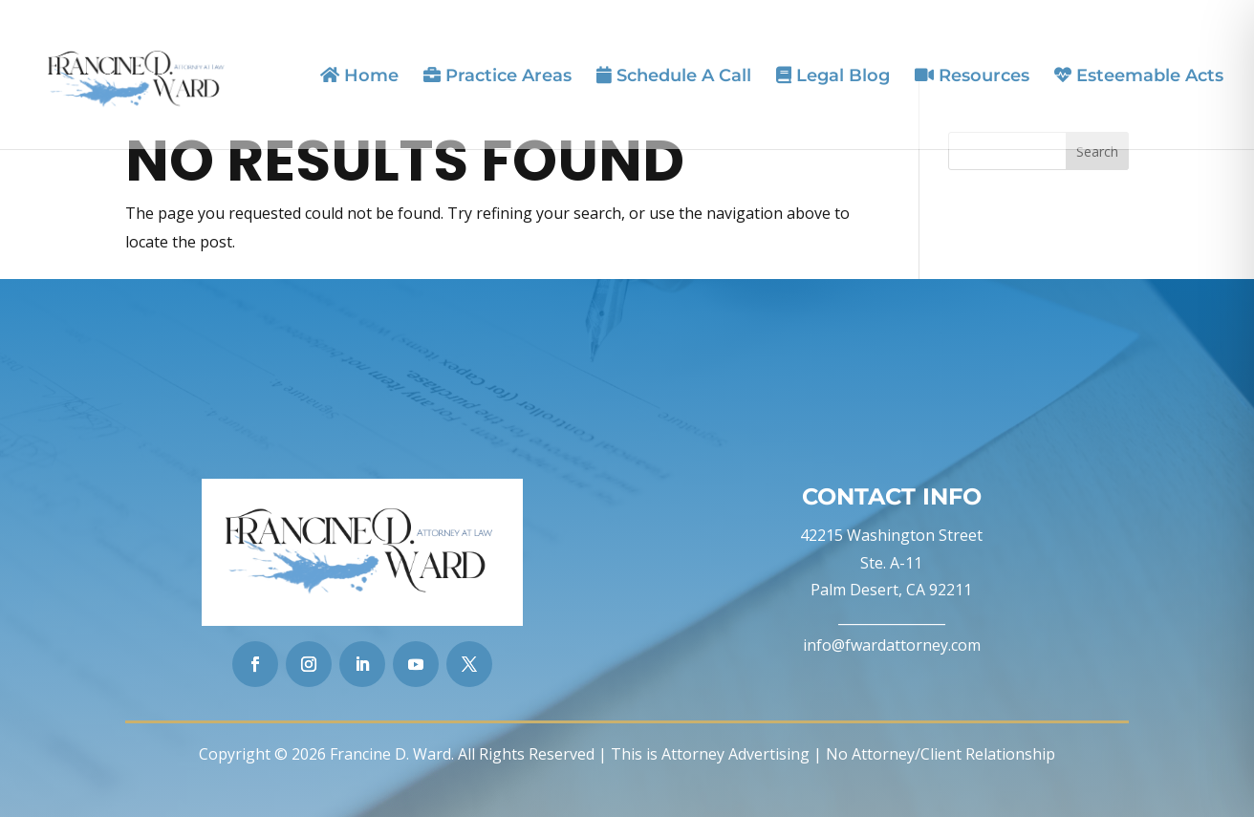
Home (359, 76)
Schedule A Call (673, 76)
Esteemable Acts (1138, 76)
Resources (972, 76)
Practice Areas (497, 76)
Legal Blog (833, 76)
